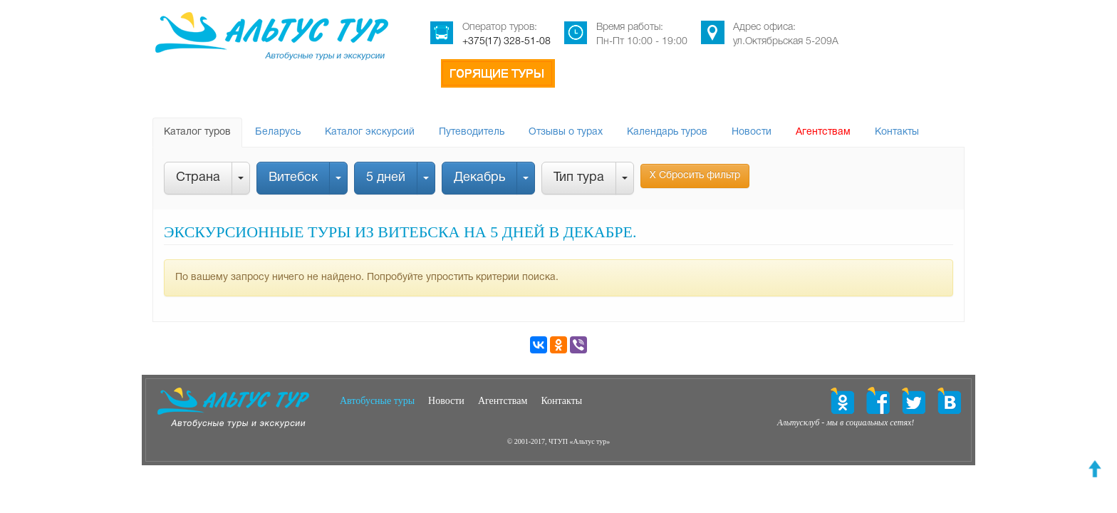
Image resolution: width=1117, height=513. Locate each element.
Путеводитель (471, 132)
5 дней (385, 178)
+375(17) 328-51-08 (506, 41)
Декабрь (479, 178)
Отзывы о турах (566, 132)
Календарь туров (667, 132)
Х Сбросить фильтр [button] (695, 175)
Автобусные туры (377, 400)
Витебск (293, 178)
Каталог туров (197, 132)
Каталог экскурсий (370, 132)
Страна (198, 178)
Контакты (897, 132)
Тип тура (579, 178)
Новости (751, 132)
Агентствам (823, 132)
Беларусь (278, 132)
